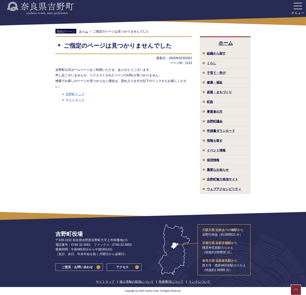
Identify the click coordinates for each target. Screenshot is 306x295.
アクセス (122, 267)
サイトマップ (75, 99)
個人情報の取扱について (136, 281)
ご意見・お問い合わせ (77, 267)
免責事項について (171, 281)
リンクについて (199, 281)
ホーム (83, 31)
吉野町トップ (75, 94)
